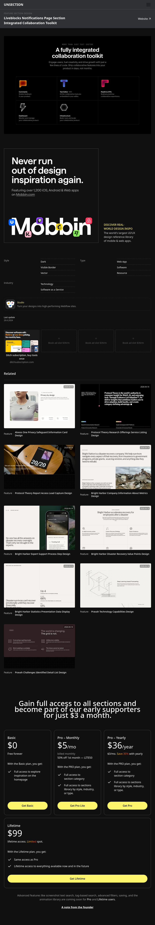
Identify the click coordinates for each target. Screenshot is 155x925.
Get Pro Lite (77, 805)
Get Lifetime (77, 878)
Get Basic (27, 805)
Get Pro (127, 805)
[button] (147, 5)
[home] (13, 4)
